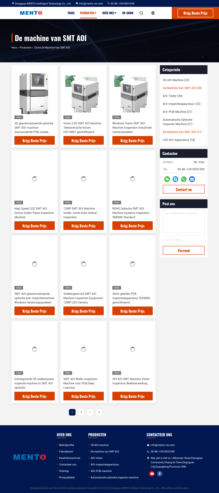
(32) (176, 80)
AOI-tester (96, 458)
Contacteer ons (67, 464)
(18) (179, 140)
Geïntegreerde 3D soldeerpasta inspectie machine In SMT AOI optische (34, 383)
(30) (172, 96)
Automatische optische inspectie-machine (114, 477)
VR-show (127, 13)
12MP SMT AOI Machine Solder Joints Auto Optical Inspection (80, 213)
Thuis (71, 13)
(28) (182, 88)
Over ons (109, 13)
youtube (152, 473)
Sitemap (64, 471)
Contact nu (184, 189)
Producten (88, 13)
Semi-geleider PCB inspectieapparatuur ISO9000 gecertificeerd (131, 298)
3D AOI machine (100, 445)
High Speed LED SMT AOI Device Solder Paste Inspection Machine (34, 213)
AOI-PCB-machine (101, 471)
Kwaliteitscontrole (69, 458)
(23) (181, 104)
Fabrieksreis (66, 451)
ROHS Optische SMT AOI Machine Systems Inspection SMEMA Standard (130, 213)
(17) (182, 132)
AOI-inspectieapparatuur (105, 464)
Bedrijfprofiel (66, 445)
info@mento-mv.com (89, 3)
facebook (159, 473)
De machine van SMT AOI (105, 451)
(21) (177, 112)
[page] (90, 412)
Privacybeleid (67, 477)
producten (25, 47)
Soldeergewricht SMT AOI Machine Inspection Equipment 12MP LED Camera (83, 298)
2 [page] (81, 412)
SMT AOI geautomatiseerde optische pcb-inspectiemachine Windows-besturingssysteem (34, 298)
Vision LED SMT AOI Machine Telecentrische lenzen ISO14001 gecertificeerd (82, 128)
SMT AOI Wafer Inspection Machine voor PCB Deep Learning (80, 383)
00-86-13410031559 (120, 3)
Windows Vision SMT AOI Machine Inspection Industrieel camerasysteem (132, 128)
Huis (14, 47)
